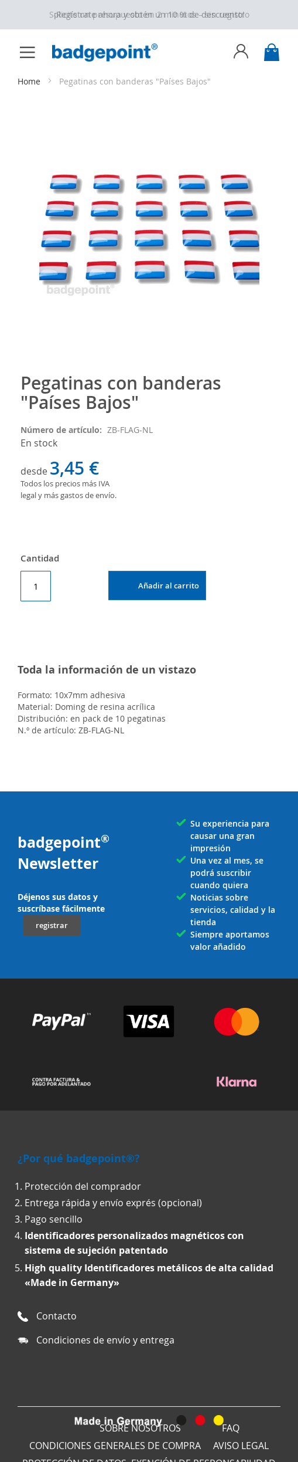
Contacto (56, 1315)
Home (29, 81)
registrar (52, 925)
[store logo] (110, 52)
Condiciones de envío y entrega (105, 1340)
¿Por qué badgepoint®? (79, 1158)
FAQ (230, 1428)
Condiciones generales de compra (115, 1445)
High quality (54, 1267)
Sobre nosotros (140, 1428)
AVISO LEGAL (241, 1445)
